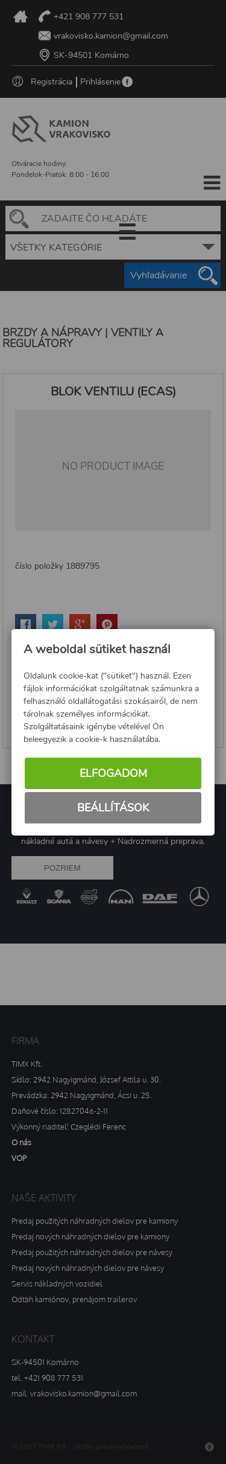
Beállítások (113, 808)
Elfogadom (113, 773)
